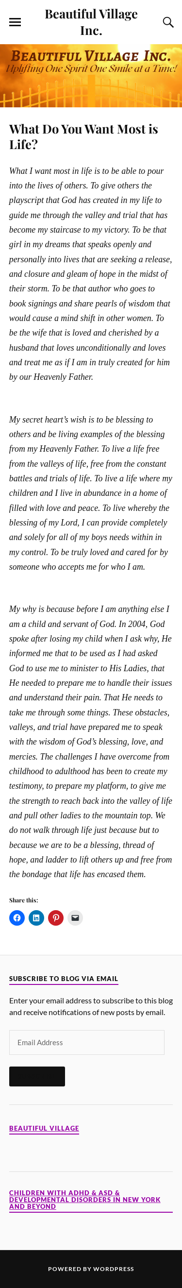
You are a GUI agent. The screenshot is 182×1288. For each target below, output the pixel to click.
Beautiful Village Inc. (91, 21)
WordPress (113, 1268)
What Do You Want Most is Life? (83, 136)
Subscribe (37, 1076)
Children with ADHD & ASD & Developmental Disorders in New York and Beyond (85, 1199)
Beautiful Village (44, 1128)
